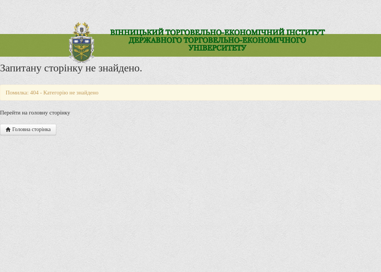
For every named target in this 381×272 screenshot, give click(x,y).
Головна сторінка (28, 129)
